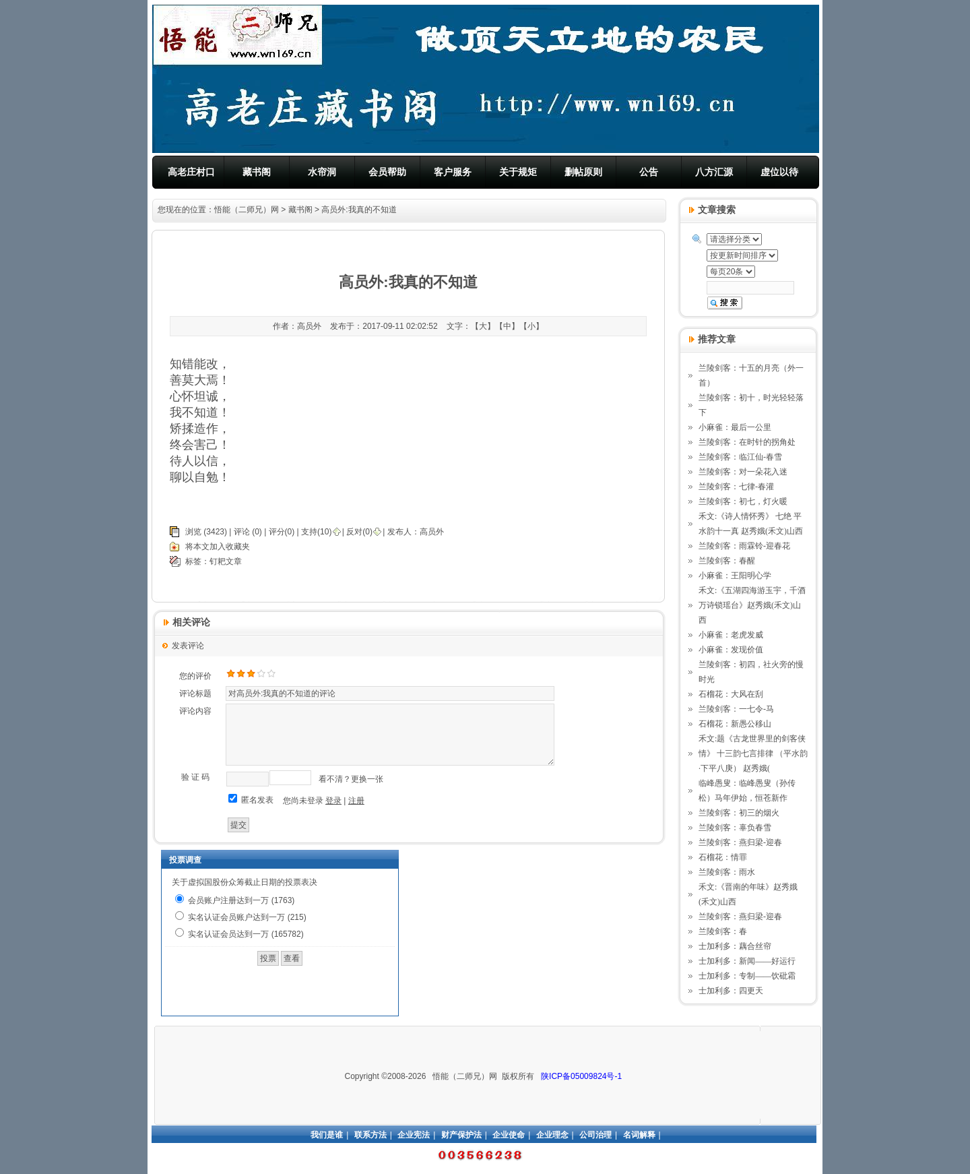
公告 (648, 171)
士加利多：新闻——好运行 (747, 961)
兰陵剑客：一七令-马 (736, 709)
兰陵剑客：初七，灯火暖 (743, 501)
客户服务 (453, 171)
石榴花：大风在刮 (731, 694)
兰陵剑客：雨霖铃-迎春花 (744, 546)
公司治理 (595, 1135)
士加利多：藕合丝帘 (735, 946)
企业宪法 (413, 1135)
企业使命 (508, 1135)
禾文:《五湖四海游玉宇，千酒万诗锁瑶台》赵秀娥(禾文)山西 (752, 605)
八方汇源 (714, 171)
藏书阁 (257, 171)
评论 (242, 531)
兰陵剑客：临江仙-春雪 (740, 457)
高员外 (432, 531)
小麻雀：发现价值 (731, 649)
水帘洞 (322, 171)
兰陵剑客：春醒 (727, 560)
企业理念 (552, 1135)
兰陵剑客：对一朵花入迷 (743, 471)
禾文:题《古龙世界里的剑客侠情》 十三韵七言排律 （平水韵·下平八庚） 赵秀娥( (753, 753)
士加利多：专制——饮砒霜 (747, 976)
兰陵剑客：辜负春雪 (735, 827)
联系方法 (370, 1135)
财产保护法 (461, 1135)
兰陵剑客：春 (723, 931)
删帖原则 (583, 171)
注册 (356, 800)
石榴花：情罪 (723, 857)
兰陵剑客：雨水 (727, 872)
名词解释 (639, 1135)
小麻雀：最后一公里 (735, 427)
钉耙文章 (225, 561)
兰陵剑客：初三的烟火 (739, 812)
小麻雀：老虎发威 (731, 635)
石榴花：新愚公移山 (735, 724)
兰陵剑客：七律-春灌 (736, 486)
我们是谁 (327, 1135)
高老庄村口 (191, 171)
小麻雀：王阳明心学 (735, 575)
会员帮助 (387, 171)
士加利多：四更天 (731, 990)
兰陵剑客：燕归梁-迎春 (740, 842)
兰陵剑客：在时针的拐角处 (747, 442)
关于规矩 (518, 171)
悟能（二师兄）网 (246, 209)
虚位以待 (779, 171)
